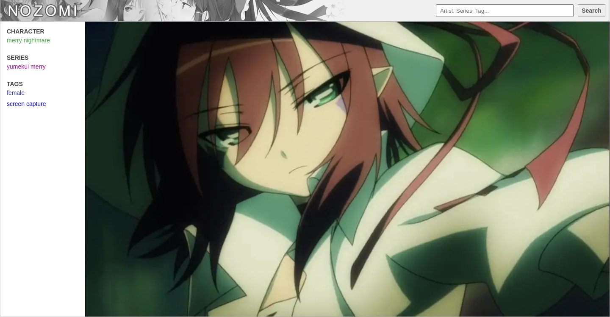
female (16, 92)
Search (592, 10)
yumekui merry (26, 66)
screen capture (26, 103)
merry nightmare (28, 40)
